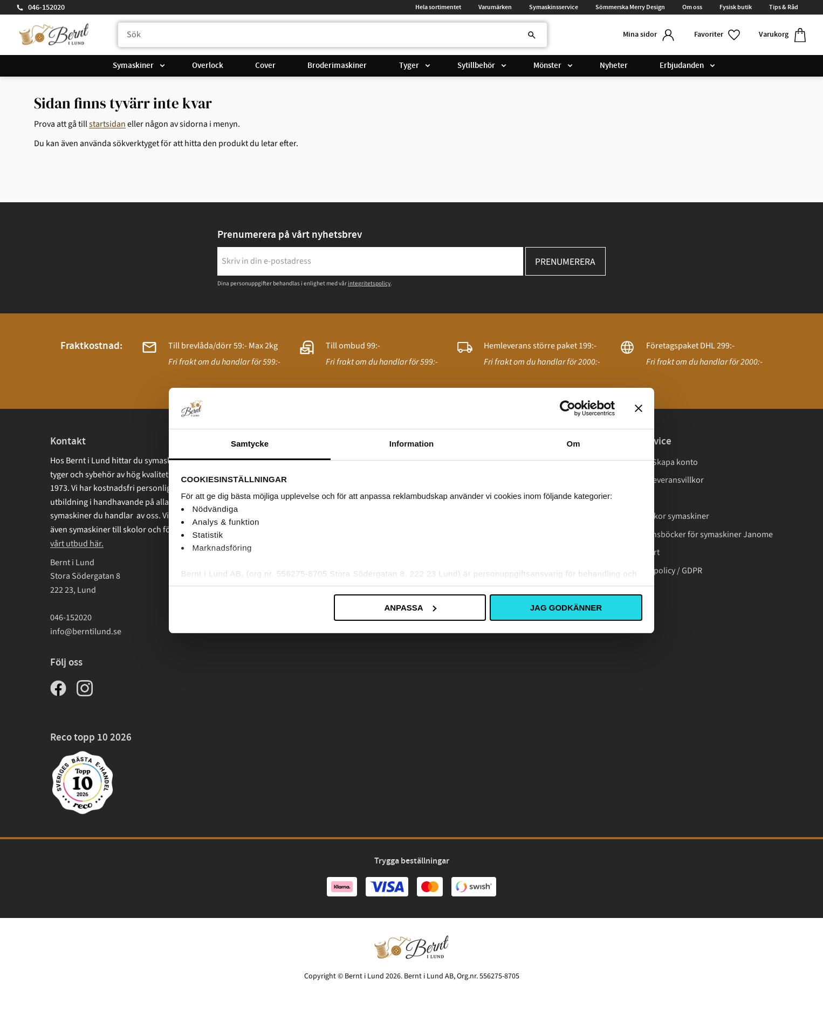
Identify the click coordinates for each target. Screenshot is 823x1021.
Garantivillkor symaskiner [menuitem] (662, 516)
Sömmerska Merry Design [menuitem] (630, 7)
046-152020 (46, 7)
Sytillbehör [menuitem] (476, 65)
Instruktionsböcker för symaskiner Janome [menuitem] (694, 534)
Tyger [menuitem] (409, 65)
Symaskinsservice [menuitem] (553, 7)
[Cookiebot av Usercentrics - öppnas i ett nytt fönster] (567, 408)
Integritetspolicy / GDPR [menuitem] (659, 571)
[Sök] (532, 35)
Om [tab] (573, 443)
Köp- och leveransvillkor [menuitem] (660, 480)
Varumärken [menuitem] (495, 7)
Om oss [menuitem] (692, 7)
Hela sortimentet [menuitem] (438, 7)
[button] (717, 35)
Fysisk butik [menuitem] (735, 7)
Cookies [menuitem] (631, 589)
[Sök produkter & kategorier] (332, 35)
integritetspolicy (369, 283)
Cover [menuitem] (265, 65)
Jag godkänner (566, 607)
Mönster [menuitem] (547, 65)
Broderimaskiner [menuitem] (337, 65)
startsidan (107, 124)
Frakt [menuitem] (625, 498)
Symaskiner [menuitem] (133, 65)
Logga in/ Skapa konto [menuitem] (657, 462)
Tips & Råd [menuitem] (783, 7)
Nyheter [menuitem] (614, 65)
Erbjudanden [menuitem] (682, 65)
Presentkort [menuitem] (638, 552)
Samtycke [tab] (250, 443)
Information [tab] (411, 443)
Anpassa (410, 607)
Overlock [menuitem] (207, 65)
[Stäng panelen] (638, 408)
